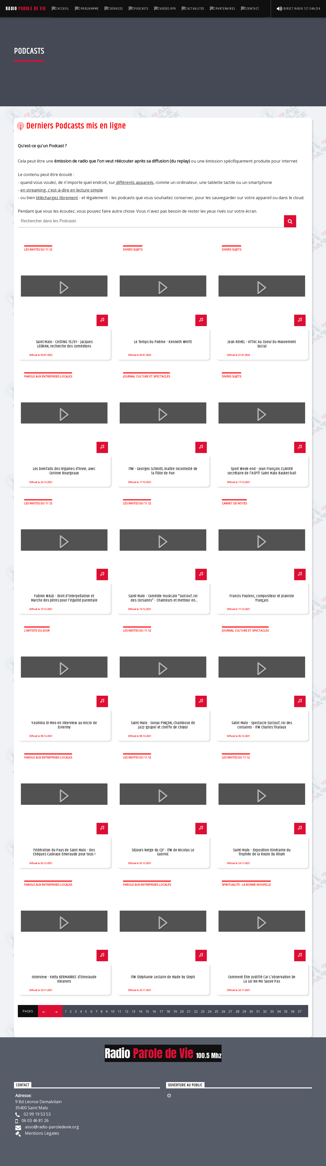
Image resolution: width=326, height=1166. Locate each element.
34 (279, 1011)
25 (216, 1011)
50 (149, 1022)
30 (251, 1011)
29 (244, 1011)
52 (163, 1022)
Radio (26, 8)
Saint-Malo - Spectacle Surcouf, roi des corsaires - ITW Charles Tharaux (262, 725)
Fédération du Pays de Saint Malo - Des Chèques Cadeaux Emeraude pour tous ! (64, 852)
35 (286, 1011)
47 (128, 1022)
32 (265, 1011)
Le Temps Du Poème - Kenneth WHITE (163, 342)
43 (101, 1022)
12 (126, 1011)
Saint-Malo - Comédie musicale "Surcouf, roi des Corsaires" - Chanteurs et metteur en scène (162, 600)
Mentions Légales (42, 1133)
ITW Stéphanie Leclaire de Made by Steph (163, 977)
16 (154, 1011)
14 (140, 1011)
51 (156, 1022)
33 (272, 1011)
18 (168, 1011)
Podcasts (141, 8)
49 (142, 1022)
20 (182, 1011)
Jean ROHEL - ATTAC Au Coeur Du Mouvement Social (262, 344)
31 (258, 1011)
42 (94, 1022)
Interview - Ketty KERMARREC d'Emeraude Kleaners (64, 979)
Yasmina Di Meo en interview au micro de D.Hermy (64, 725)
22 (196, 1011)
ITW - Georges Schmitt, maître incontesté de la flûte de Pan (163, 471)
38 (66, 1022)
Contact (253, 8)
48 (135, 1022)
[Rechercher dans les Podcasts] (151, 221)
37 (299, 1011)
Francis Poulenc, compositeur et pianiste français (261, 598)
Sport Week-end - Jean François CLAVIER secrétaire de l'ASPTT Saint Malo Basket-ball (261, 471)
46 (122, 1022)
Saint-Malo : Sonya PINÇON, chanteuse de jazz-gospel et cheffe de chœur (163, 725)
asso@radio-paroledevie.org (52, 1127)
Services (116, 8)
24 (209, 1011)
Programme (90, 8)
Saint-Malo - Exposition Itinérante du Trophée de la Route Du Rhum (262, 852)
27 (230, 1011)
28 (237, 1011)
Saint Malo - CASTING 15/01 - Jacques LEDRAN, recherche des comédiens (64, 344)
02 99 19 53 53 (37, 1114)
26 (223, 1011)
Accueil (63, 8)
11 (119, 1011)
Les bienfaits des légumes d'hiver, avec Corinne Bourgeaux (64, 471)
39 (73, 1022)
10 (112, 1011)
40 (80, 1022)
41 (87, 1022)
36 (292, 1011)
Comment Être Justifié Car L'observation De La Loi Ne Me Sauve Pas (262, 979)
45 (115, 1022)
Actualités (195, 8)
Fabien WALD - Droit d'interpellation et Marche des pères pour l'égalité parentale (64, 598)
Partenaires (225, 8)
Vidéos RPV (168, 8)
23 (203, 1011)
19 (175, 1011)
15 (147, 1011)
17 (161, 1011)
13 (133, 1011)
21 (189, 1011)
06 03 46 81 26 (35, 1120)
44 (108, 1022)
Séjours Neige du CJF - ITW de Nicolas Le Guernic (163, 852)
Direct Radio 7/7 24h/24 (298, 8)
